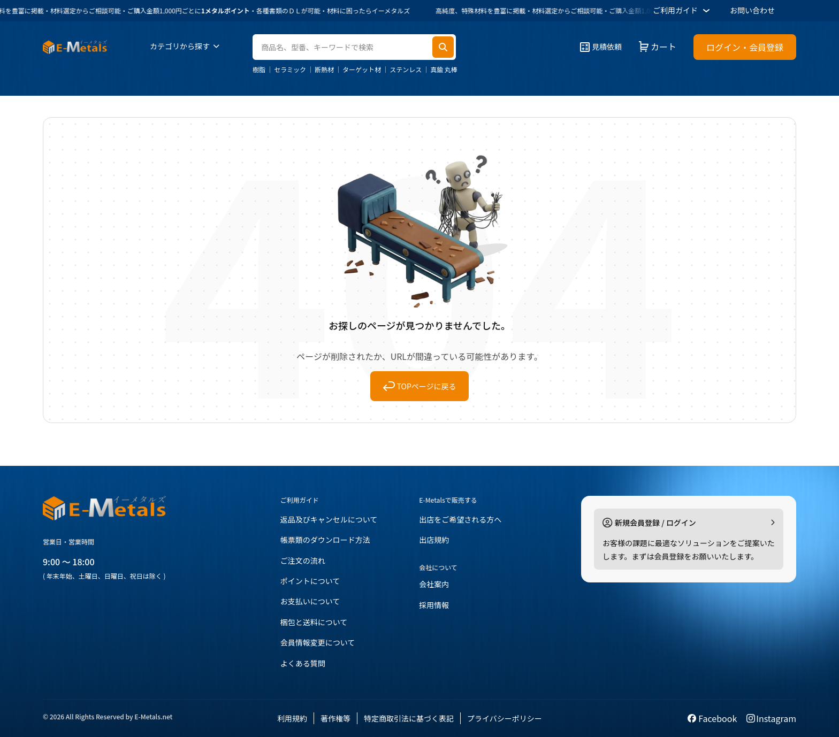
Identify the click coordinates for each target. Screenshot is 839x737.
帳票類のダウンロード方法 (325, 539)
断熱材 (324, 69)
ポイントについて (310, 580)
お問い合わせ (752, 10)
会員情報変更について (317, 642)
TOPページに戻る (419, 386)
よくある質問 (302, 663)
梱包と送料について (314, 622)
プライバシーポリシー (504, 718)
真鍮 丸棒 (443, 69)
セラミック (290, 69)
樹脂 (259, 69)
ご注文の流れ (302, 560)
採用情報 (434, 605)
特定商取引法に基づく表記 (409, 718)
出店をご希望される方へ (460, 519)
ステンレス (406, 69)
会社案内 (434, 584)
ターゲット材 (361, 69)
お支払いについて (310, 601)
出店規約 (434, 539)
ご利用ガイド (683, 10)
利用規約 (292, 718)
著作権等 (335, 718)
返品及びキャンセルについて (329, 519)
